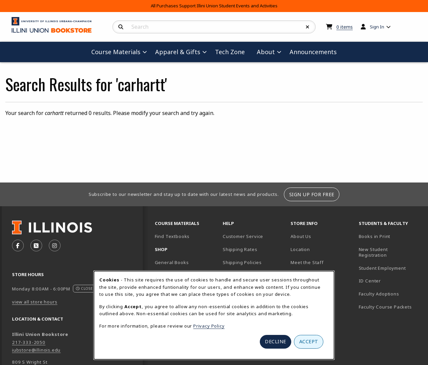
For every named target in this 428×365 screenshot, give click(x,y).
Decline (275, 341)
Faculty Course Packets (385, 307)
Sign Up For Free (311, 194)
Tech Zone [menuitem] (232, 51)
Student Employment (390, 268)
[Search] (121, 27)
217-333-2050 (28, 342)
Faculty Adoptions (379, 294)
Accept (308, 341)
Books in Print (390, 236)
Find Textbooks (172, 236)
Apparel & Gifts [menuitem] (177, 52)
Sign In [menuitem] (377, 27)
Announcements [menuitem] (313, 52)
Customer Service (243, 236)
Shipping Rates (240, 249)
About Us (301, 236)
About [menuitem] (266, 52)
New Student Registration (373, 252)
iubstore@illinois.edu (36, 350)
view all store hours (35, 302)
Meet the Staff (307, 262)
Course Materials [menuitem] (115, 52)
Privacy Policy (209, 326)
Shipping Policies (242, 262)
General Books (172, 262)
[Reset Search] (307, 27)
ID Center (390, 280)
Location (300, 249)
